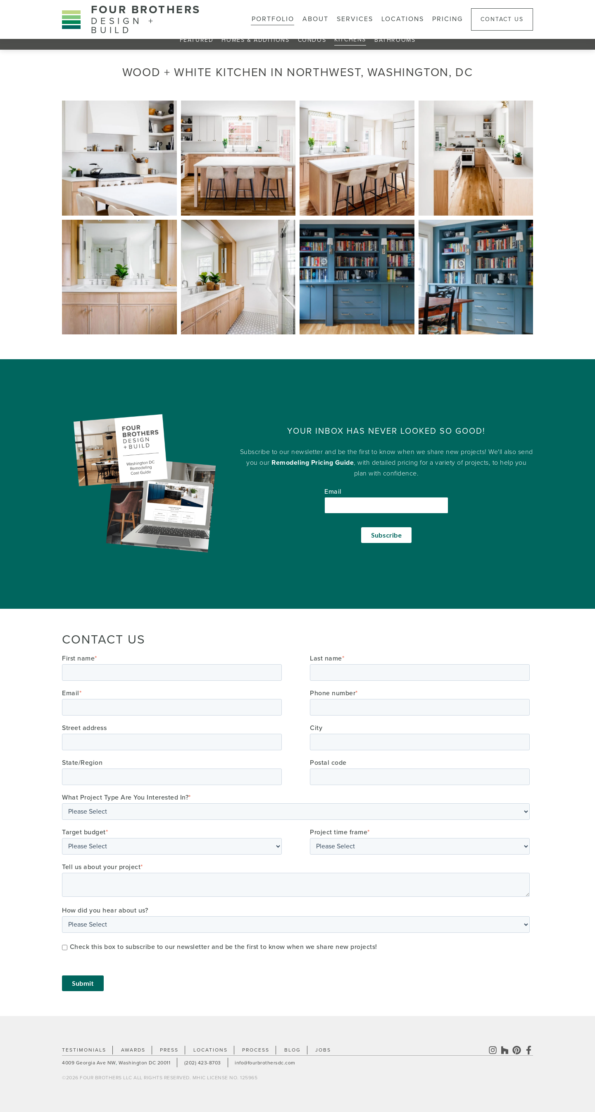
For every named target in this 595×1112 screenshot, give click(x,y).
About (315, 19)
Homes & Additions (255, 39)
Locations (402, 19)
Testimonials (84, 1050)
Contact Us (502, 19)
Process (255, 1050)
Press (169, 1050)
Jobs (323, 1050)
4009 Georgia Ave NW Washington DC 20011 (116, 1063)
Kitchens (350, 39)
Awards (133, 1050)
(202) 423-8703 (202, 1063)
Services (355, 19)
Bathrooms (394, 39)
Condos (312, 39)
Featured (197, 39)
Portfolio (273, 19)
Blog (292, 1050)
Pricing (447, 19)
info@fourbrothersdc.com (265, 1063)
